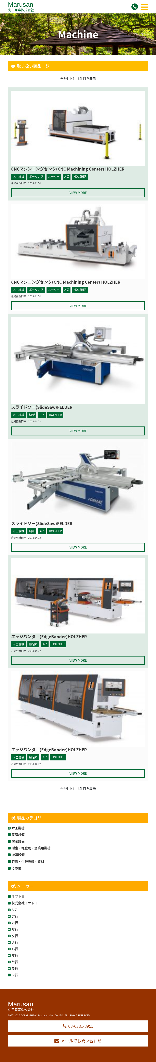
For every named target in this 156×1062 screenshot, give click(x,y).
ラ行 (15, 968)
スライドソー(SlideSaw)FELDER (42, 407)
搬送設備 (18, 854)
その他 (16, 868)
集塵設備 (18, 834)
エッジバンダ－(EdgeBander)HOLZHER (49, 636)
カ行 (15, 922)
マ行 (15, 955)
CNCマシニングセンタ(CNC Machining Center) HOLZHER (65, 282)
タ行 (15, 935)
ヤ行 (15, 961)
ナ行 (15, 942)
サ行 (15, 929)
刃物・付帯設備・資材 (28, 861)
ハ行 (15, 948)
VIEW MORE (78, 192)
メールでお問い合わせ (78, 1041)
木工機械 (18, 827)
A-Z (14, 909)
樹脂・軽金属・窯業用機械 (31, 847)
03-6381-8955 (78, 1026)
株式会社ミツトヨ (25, 902)
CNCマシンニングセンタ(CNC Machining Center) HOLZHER (68, 169)
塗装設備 (18, 841)
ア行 (15, 916)
